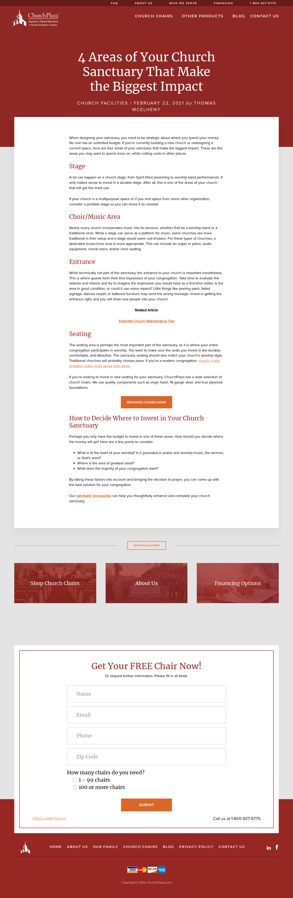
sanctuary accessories (93, 495)
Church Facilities (102, 103)
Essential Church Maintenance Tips (146, 321)
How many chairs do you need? (105, 772)
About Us (146, 583)
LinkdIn (270, 847)
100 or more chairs (102, 787)
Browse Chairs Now (146, 402)
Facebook (278, 847)
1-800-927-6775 (245, 818)
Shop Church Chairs (55, 583)
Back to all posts (147, 545)
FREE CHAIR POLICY (49, 818)
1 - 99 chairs (94, 780)
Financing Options (238, 583)
